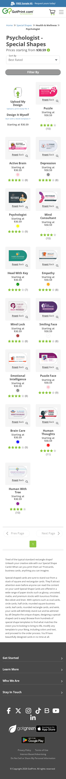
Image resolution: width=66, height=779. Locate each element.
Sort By (12, 55)
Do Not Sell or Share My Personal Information (33, 758)
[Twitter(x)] (18, 710)
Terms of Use (41, 750)
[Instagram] (28, 710)
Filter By (33, 72)
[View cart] (51, 12)
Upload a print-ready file (18, 108)
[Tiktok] (38, 710)
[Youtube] (56, 710)
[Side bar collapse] (61, 12)
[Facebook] (9, 710)
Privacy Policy (24, 750)
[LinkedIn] (33, 717)
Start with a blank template (17, 118)
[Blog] (47, 710)
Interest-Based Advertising (33, 754)
